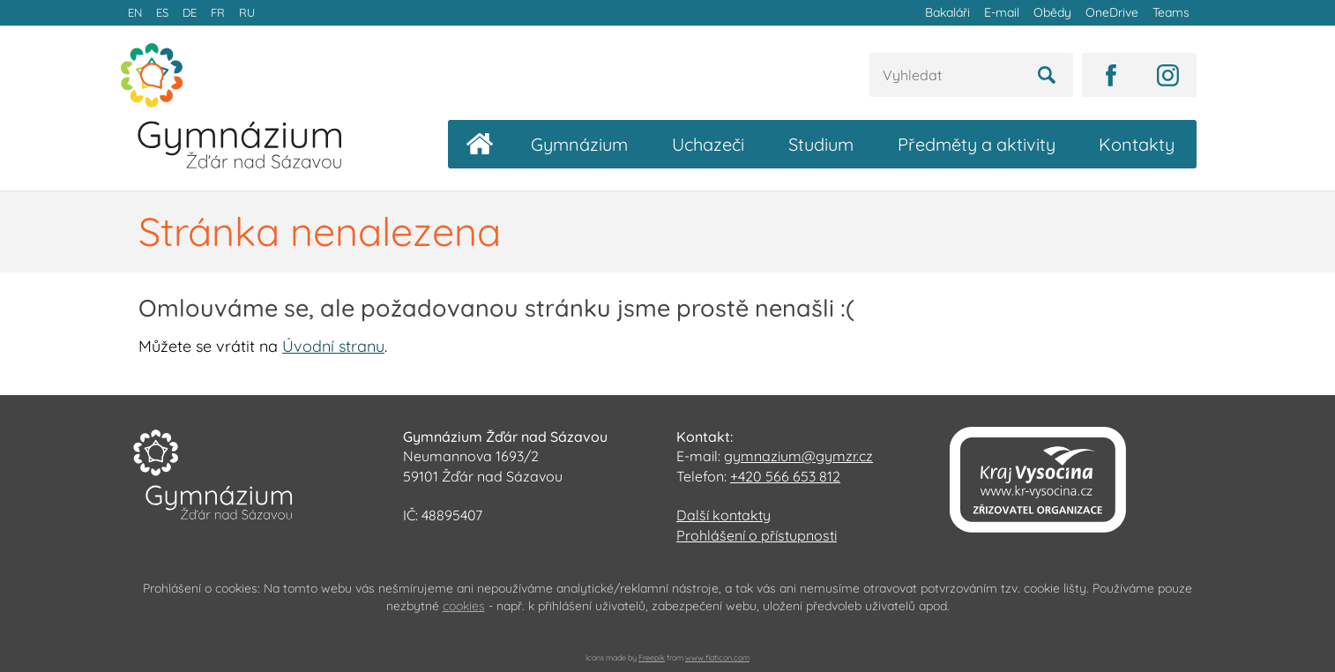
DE (190, 12)
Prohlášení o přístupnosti (756, 535)
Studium (821, 144)
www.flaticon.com (717, 657)
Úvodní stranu (333, 346)
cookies (464, 606)
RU (247, 12)
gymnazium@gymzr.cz (798, 456)
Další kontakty (723, 515)
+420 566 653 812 (785, 476)
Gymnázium (579, 144)
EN (135, 12)
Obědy (1052, 12)
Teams (1171, 12)
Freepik (651, 657)
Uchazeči (708, 144)
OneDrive (1111, 12)
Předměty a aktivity (976, 144)
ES (162, 12)
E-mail (1001, 12)
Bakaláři (947, 12)
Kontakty (1137, 144)
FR (218, 12)
